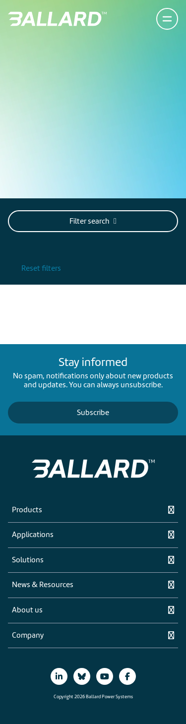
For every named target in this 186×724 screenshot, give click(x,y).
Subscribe (93, 413)
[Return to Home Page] (57, 19)
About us (27, 610)
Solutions (28, 560)
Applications (33, 535)
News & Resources (42, 585)
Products (27, 510)
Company (28, 635)
